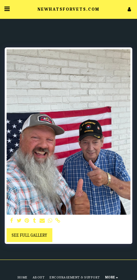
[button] (7, 9)
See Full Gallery (29, 235)
